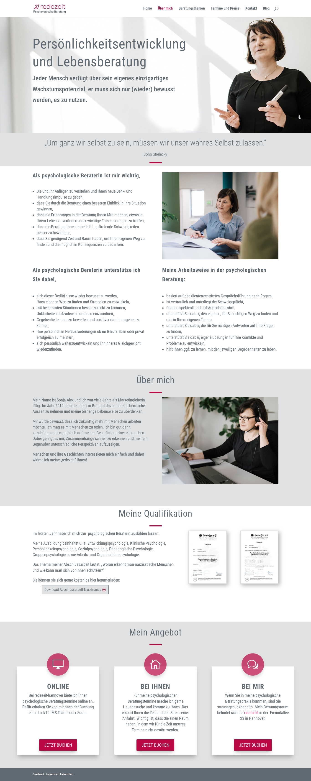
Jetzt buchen (58, 745)
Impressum (52, 774)
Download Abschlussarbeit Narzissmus (72, 589)
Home (147, 8)
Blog (266, 8)
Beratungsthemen (192, 8)
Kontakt (251, 8)
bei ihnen (155, 686)
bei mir (253, 686)
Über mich (165, 8)
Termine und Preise (225, 8)
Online (58, 686)
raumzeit (251, 712)
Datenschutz (67, 774)
